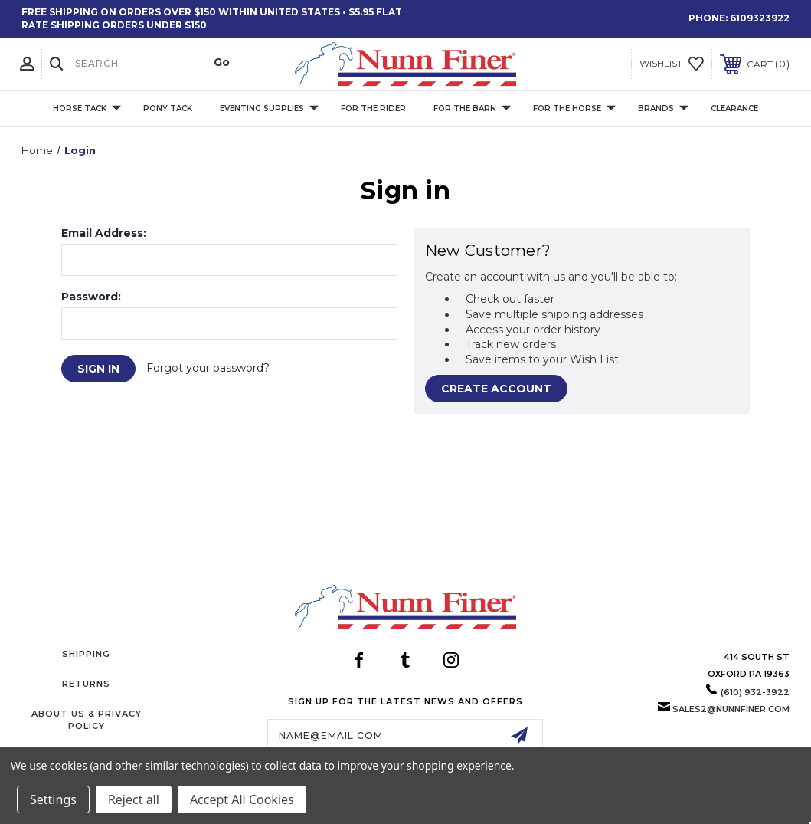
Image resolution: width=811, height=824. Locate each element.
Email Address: (103, 233)
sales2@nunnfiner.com (731, 709)
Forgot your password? (208, 368)
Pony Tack (167, 108)
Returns (86, 683)
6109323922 (760, 18)
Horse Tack (87, 108)
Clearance (734, 108)
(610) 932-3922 (755, 692)
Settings (53, 799)
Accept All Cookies (242, 799)
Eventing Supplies (269, 108)
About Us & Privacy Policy (86, 719)
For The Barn (472, 108)
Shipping (86, 653)
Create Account (496, 389)
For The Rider (373, 108)
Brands (663, 108)
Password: (91, 296)
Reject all (133, 799)
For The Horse (574, 108)
